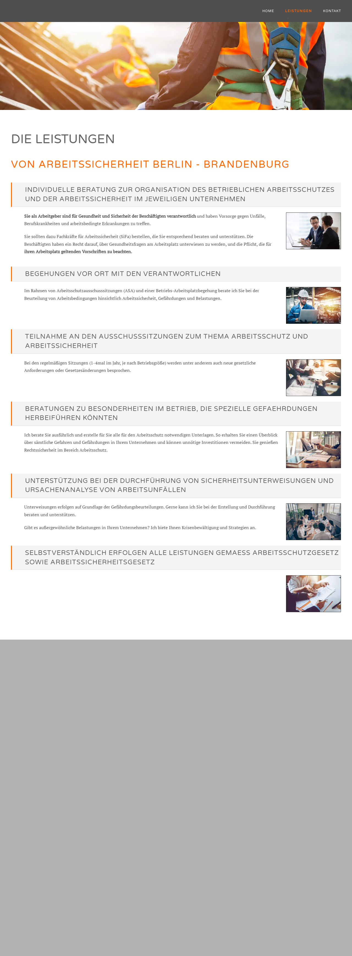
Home (268, 11)
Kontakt (332, 11)
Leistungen (298, 11)
